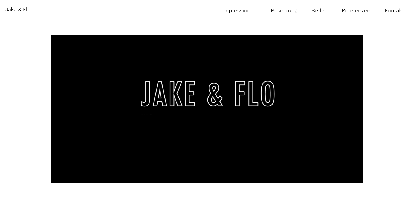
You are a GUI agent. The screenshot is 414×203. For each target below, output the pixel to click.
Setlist (320, 10)
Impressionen (239, 10)
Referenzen (356, 10)
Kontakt (394, 10)
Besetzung (284, 10)
